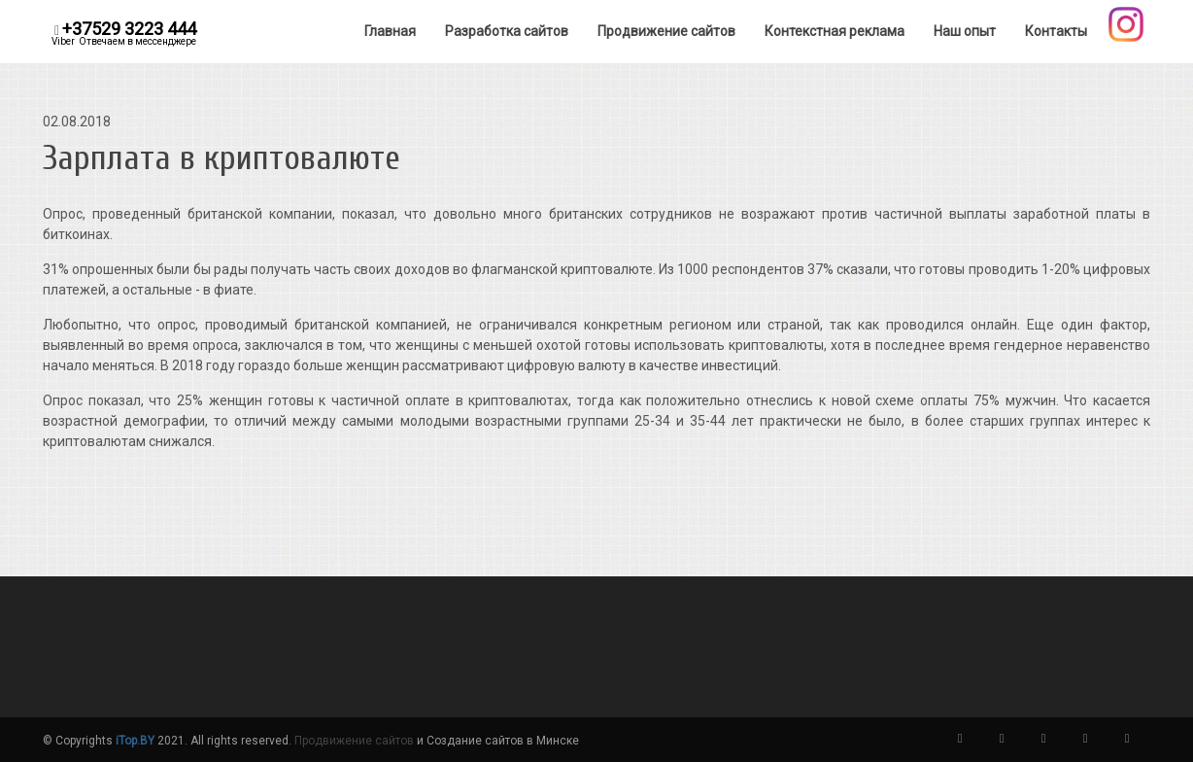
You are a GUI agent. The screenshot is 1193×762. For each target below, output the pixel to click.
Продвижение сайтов (354, 740)
